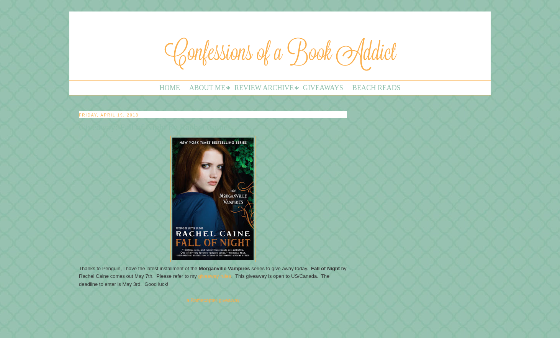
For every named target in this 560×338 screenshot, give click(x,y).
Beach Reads (376, 88)
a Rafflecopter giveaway (213, 300)
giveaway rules (214, 276)
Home (169, 88)
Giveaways (323, 88)
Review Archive (264, 88)
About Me (207, 88)
